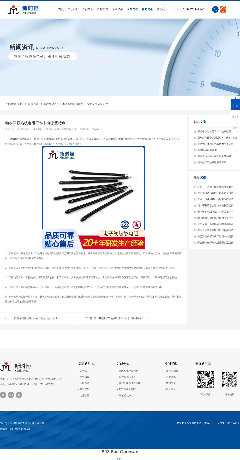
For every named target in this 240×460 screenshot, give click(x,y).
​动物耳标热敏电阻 (19, 139)
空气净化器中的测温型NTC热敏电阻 (215, 138)
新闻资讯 (147, 9)
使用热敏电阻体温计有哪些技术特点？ (215, 212)
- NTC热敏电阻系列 (127, 371)
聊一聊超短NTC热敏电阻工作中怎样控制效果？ (119, 318)
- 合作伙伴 (83, 395)
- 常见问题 (170, 389)
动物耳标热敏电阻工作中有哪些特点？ (85, 104)
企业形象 (117, 9)
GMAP (219, 423)
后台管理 (233, 423)
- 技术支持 (170, 383)
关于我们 (73, 9)
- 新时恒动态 (171, 371)
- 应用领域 (83, 383)
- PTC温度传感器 (126, 389)
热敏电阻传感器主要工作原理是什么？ (37, 318)
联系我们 (162, 9)
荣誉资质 (132, 9)
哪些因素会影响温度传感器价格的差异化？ (215, 219)
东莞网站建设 (194, 423)
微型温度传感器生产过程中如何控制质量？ (215, 237)
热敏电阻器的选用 (207, 150)
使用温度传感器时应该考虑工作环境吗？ (215, 194)
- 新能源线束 (124, 395)
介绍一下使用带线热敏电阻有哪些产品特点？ (215, 200)
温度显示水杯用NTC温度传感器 (214, 156)
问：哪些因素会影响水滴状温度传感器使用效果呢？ (215, 206)
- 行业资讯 (170, 377)
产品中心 (87, 9)
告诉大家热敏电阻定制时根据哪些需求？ (215, 231)
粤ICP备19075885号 (20, 429)
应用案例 (102, 9)
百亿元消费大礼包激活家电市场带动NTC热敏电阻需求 (215, 145)
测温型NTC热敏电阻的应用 (211, 162)
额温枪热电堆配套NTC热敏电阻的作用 (215, 132)
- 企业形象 (83, 377)
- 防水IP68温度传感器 (128, 383)
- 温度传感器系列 (126, 377)
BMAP (206, 423)
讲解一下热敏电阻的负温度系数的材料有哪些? (215, 188)
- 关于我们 (83, 371)
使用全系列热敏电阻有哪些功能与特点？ (215, 225)
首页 (61, 9)
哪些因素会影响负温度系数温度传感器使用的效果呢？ (215, 243)
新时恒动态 (50, 104)
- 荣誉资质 (83, 389)
